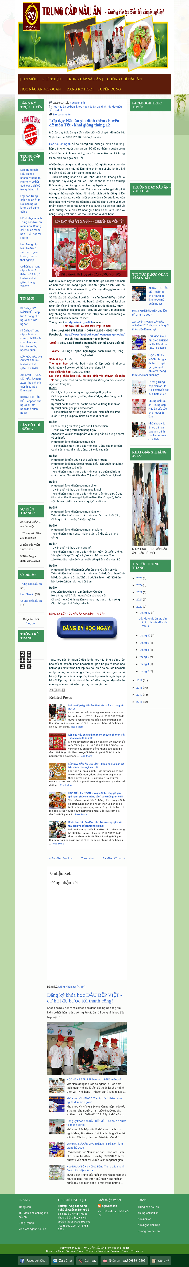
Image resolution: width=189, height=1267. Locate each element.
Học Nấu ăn (27, 594)
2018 (139, 687)
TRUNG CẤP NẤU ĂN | (85, 79)
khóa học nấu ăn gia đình (91, 106)
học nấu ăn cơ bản (64, 106)
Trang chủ (87, 858)
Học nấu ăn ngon (60, 144)
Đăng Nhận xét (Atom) (71, 986)
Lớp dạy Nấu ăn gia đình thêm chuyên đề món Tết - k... (153, 622)
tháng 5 (144, 656)
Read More (77, 726)
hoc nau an (144, 1219)
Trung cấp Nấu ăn (31, 583)
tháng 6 (144, 649)
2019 (139, 680)
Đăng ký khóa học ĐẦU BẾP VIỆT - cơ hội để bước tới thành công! (84, 997)
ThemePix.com (66, 1251)
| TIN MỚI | (29, 79)
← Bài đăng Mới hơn (60, 858)
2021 (139, 599)
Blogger (30, 623)
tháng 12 (145, 612)
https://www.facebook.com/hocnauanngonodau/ (94, 334)
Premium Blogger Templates (127, 1251)
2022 (139, 592)
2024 (139, 585)
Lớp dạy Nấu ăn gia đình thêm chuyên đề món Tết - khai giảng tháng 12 (84, 122)
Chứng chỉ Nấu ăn (31, 600)
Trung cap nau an (148, 1207)
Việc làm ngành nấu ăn (32, 1229)
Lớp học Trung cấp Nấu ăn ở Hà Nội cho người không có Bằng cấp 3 (30, 203)
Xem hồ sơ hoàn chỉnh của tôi (114, 1213)
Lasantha (103, 1251)
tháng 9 (144, 642)
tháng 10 (145, 635)
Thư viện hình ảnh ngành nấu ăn (33, 1214)
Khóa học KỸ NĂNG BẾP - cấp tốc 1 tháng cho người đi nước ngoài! (30, 316)
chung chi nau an (148, 1212)
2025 (139, 578)
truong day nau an (149, 1231)
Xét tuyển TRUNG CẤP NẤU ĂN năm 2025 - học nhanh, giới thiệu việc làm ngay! (31, 382)
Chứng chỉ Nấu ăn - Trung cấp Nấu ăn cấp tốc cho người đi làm (157, 408)
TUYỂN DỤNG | (110, 89)
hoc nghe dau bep (149, 1225)
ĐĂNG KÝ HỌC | (80, 89)
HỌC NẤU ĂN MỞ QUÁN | (41, 89)
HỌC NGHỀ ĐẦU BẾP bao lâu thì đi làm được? (94, 1079)
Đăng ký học (26, 1222)
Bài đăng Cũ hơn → (114, 858)
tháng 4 (144, 664)
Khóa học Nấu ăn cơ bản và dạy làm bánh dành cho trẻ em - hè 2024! (158, 431)
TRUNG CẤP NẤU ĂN (93, 1247)
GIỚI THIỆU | (52, 79)
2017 (139, 694)
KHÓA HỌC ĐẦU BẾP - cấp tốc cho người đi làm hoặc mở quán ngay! (31, 404)
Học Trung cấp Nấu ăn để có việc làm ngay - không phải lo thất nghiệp (29, 252)
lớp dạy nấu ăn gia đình (79, 322)
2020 (139, 606)
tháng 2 (144, 671)
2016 (139, 701)
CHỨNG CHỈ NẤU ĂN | (125, 79)
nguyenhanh (77, 102)
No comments (62, 114)
